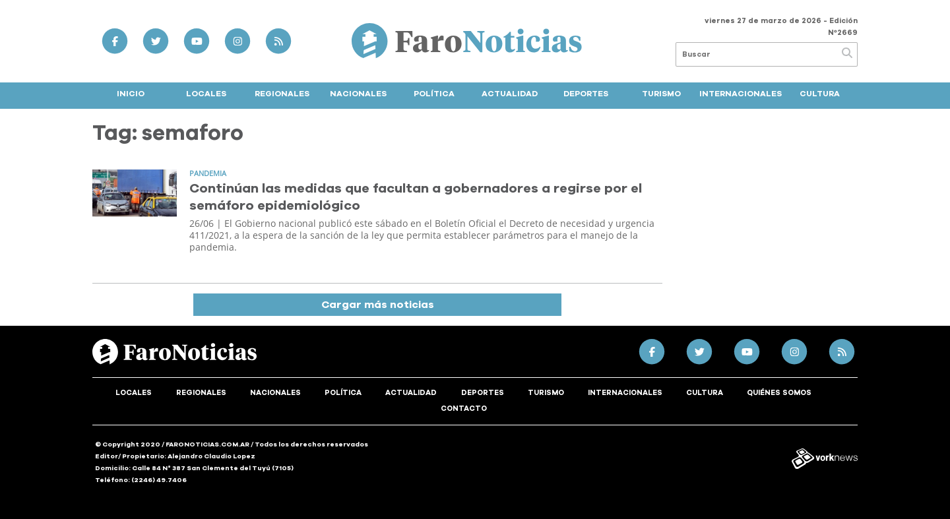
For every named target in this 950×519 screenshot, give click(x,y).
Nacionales (358, 94)
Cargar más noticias (377, 304)
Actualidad (510, 94)
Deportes (585, 94)
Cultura (820, 94)
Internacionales (740, 94)
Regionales (282, 94)
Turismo (661, 94)
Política (434, 94)
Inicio (130, 94)
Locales (206, 94)
